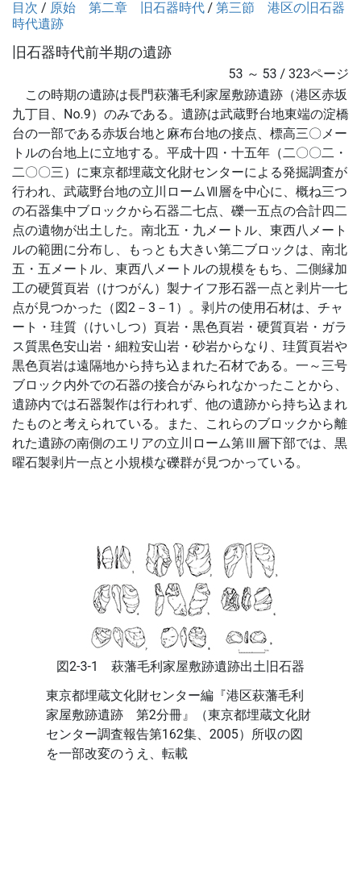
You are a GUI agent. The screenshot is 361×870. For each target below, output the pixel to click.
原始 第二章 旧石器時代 (127, 7)
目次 (25, 7)
